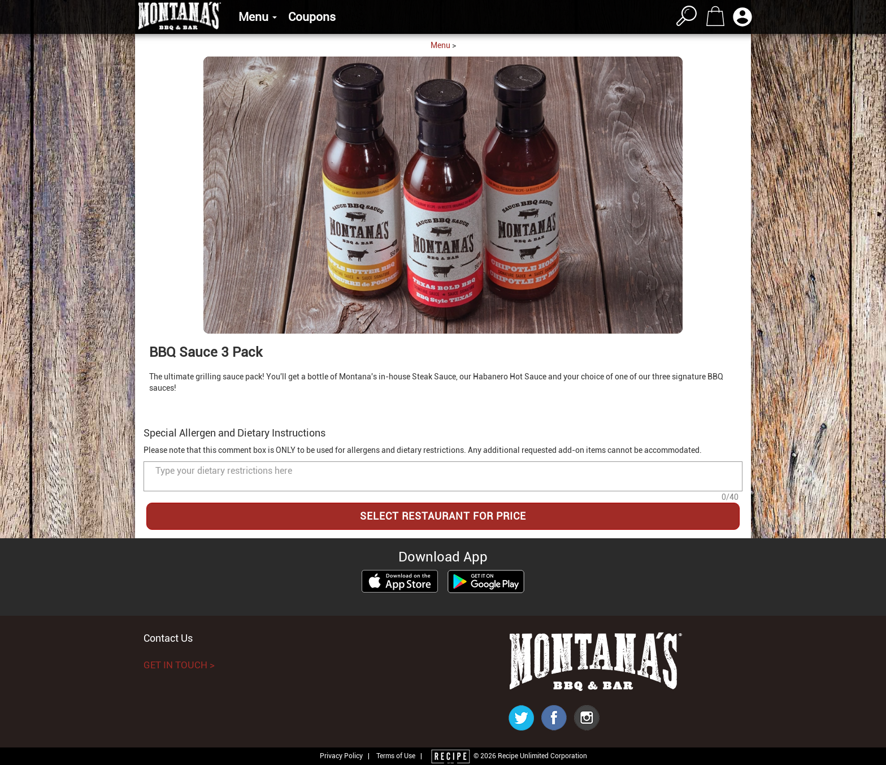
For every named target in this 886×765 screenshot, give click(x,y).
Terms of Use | (399, 756)
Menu (440, 45)
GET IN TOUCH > (179, 665)
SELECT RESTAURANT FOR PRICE (443, 516)
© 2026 (508, 756)
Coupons (312, 17)
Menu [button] (257, 17)
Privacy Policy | (347, 756)
